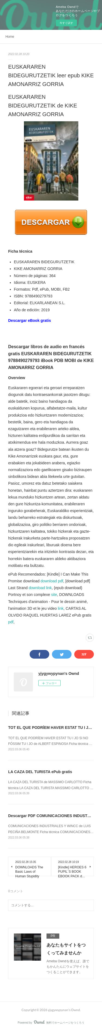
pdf (10, 622)
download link (40, 588)
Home (9, 37)
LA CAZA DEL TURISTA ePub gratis (40, 772)
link (60, 608)
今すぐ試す (66, 22)
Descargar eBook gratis (29, 320)
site (54, 594)
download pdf (52, 581)
